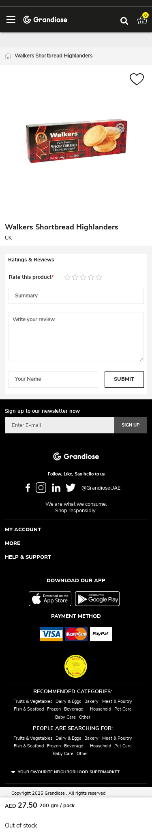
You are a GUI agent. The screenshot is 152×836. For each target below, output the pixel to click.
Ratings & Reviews (31, 260)
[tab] (76, 260)
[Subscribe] (130, 425)
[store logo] (45, 19)
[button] (137, 80)
